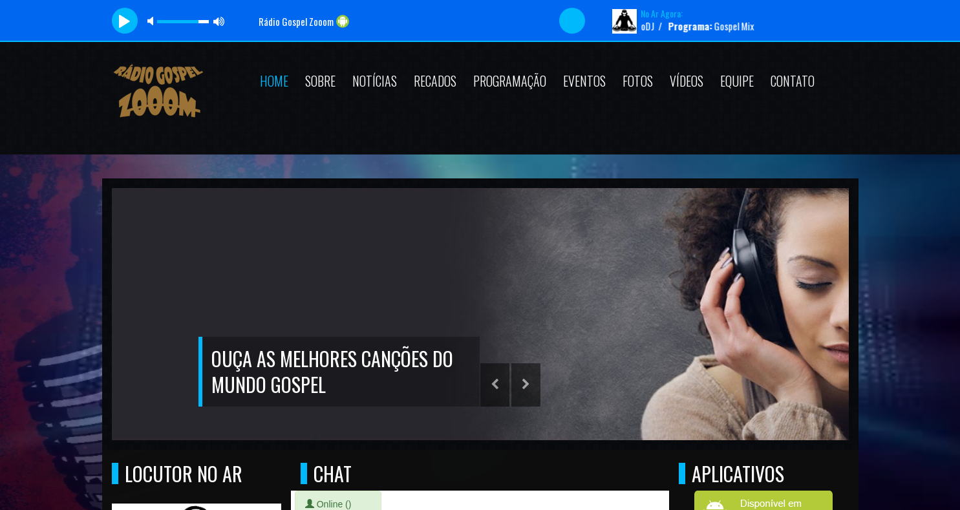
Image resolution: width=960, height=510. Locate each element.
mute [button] (152, 21)
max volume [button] (219, 21)
